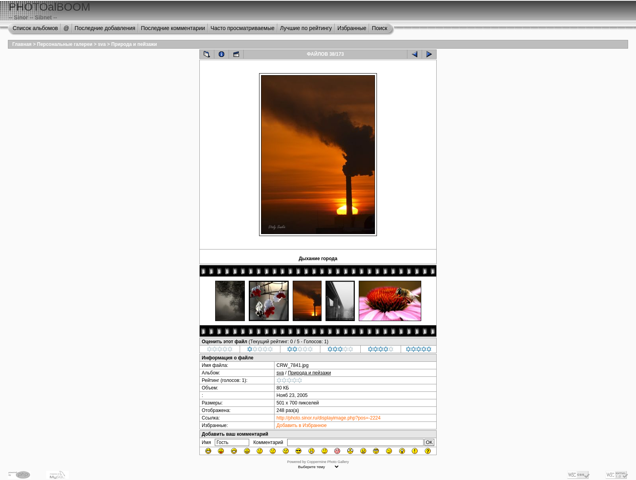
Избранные (351, 28)
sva (102, 44)
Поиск (379, 28)
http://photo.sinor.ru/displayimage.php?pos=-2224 (328, 418)
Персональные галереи (65, 44)
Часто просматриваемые (242, 28)
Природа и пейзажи (134, 44)
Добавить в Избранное (301, 425)
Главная (22, 44)
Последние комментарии (173, 28)
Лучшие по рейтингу (306, 28)
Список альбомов (35, 28)
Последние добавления (105, 28)
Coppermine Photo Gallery (328, 462)
